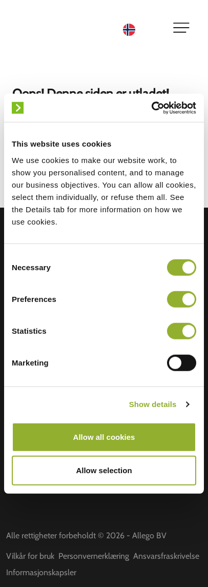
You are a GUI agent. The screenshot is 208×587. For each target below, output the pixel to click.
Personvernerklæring (93, 556)
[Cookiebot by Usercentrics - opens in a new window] (151, 107)
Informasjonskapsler (41, 572)
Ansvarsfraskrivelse (166, 556)
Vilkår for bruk (30, 556)
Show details (153, 404)
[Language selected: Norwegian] (141, 28)
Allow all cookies (104, 436)
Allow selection (104, 470)
